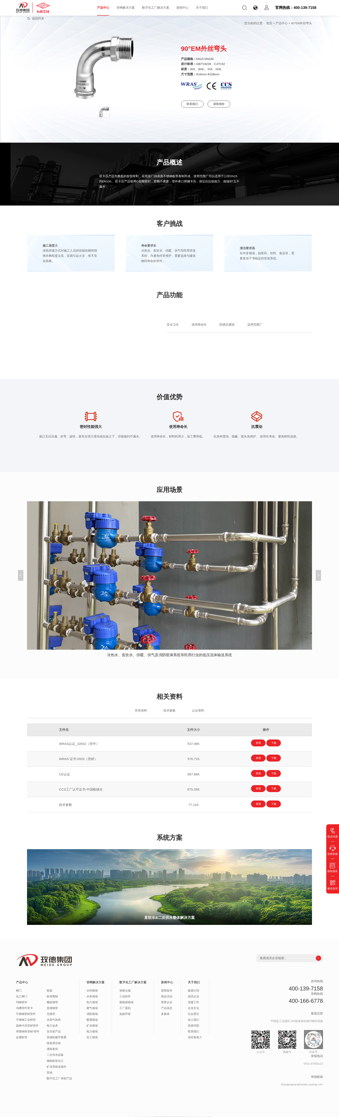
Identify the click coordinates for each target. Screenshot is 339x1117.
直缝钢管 (52, 1002)
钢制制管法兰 (55, 1055)
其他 (49, 1066)
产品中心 (103, 7)
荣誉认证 (166, 996)
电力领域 (92, 1025)
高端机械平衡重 (56, 1031)
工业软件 (125, 990)
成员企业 (193, 990)
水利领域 (92, 985)
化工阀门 (21, 990)
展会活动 (166, 990)
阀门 (19, 985)
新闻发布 (166, 985)
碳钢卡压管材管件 (27, 1020)
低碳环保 (125, 1008)
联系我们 (195, 104)
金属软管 (21, 1031)
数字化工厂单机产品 (59, 1072)
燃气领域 (92, 1002)
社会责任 (193, 1008)
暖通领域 (92, 1014)
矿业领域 (92, 1020)
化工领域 (92, 1031)
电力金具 (52, 1020)
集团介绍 (193, 985)
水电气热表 (54, 1014)
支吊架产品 (54, 1025)
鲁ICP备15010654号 (198, 1112)
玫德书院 (193, 1020)
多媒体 (165, 1008)
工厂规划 (125, 1002)
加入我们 (193, 1014)
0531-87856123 (313, 1058)
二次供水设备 (55, 1049)
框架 (49, 985)
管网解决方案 (126, 7)
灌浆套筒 (52, 1043)
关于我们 (202, 7)
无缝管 (51, 1008)
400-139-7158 (306, 983)
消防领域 (92, 1008)
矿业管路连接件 (56, 1060)
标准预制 (52, 990)
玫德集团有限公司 (161, 1112)
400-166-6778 (306, 995)
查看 (254, 743)
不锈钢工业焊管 (26, 1014)
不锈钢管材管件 (26, 1008)
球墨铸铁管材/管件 (27, 1025)
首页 (269, 23)
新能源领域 (126, 996)
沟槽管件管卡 (24, 1002)
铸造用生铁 (54, 1037)
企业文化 (193, 1002)
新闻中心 (182, 7)
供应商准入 (195, 1031)
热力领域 (92, 996)
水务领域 (92, 990)
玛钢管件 (21, 996)
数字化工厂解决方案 (155, 7)
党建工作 (193, 996)
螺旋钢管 (52, 996)
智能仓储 (125, 985)
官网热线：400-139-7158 (295, 8)
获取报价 (229, 104)
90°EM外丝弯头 (301, 23)
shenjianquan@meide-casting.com (302, 1078)
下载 (278, 743)
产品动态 (166, 1002)
